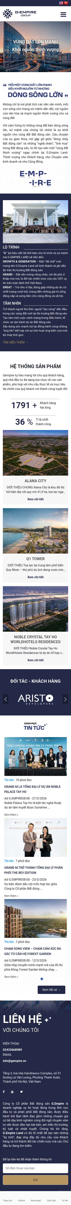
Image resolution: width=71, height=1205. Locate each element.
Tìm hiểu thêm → (15, 342)
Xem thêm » (11, 814)
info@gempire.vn (14, 1061)
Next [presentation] (65, 699)
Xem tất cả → (51, 989)
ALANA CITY (35, 481)
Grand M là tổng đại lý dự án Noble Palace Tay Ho (32, 789)
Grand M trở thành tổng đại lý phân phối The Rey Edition (33, 870)
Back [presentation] (5, 699)
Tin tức (9, 780)
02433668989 (12, 1050)
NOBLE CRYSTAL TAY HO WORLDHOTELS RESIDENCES (36, 639)
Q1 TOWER (35, 559)
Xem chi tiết (35, 499)
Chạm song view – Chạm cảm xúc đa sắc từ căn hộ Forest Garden (32, 951)
